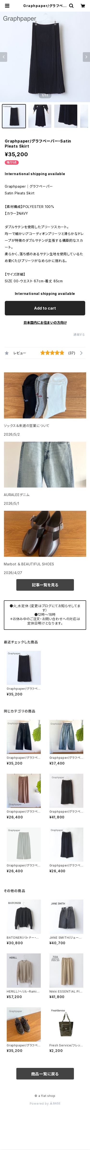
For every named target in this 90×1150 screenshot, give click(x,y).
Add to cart (45, 308)
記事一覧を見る (45, 584)
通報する (79, 334)
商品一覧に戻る (45, 1074)
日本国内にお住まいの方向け (45, 322)
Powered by (45, 1103)
